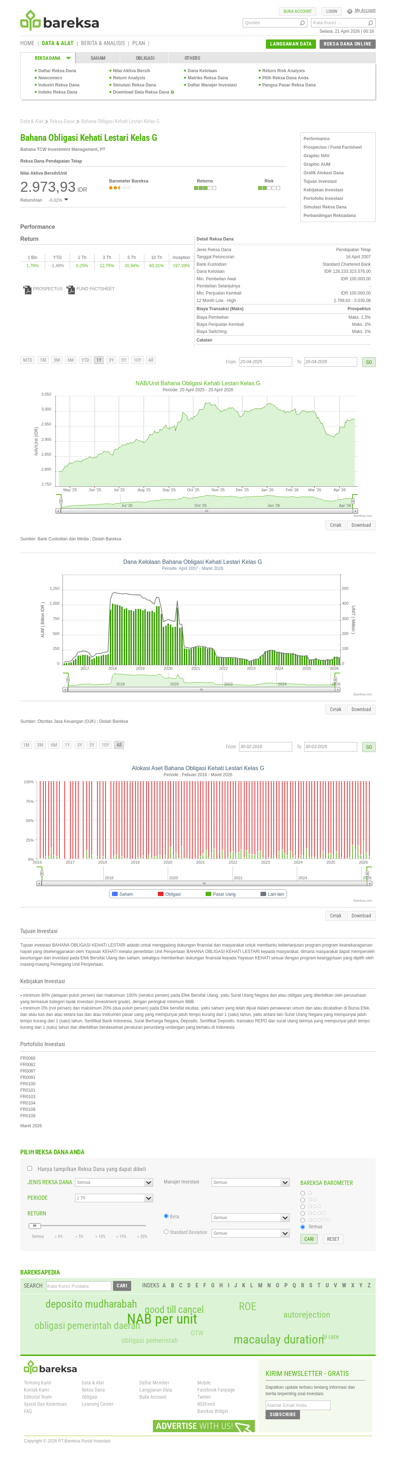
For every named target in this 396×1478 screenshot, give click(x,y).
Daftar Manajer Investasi (212, 85)
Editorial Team (38, 1397)
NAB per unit (162, 1319)
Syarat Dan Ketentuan (45, 1404)
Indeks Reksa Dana (57, 92)
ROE (247, 1306)
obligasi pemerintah (150, 1340)
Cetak (335, 525)
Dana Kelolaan (202, 70)
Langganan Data (155, 1390)
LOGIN (331, 11)
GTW (197, 1333)
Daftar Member (154, 1383)
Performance (317, 138)
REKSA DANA (47, 58)
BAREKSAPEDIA (40, 1272)
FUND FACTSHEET (90, 288)
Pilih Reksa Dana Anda (285, 77)
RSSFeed (206, 1404)
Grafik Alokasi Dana (324, 172)
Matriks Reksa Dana (208, 77)
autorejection (306, 1314)
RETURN (36, 1213)
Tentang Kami (37, 1383)
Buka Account (152, 1397)
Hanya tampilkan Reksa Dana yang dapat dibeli (92, 1169)
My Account (361, 10)
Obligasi (89, 1397)
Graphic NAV (317, 155)
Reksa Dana (62, 121)
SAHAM (98, 58)
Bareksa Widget (212, 1411)
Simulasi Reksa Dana (134, 85)
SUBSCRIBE (283, 1414)
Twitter (204, 1397)
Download (361, 525)
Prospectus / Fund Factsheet (333, 147)
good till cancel (174, 1310)
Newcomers (50, 77)
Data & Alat (31, 121)
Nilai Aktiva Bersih (131, 70)
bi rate (330, 1336)
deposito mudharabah (91, 1304)
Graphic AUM (317, 164)
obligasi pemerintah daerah (87, 1326)
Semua (315, 1226)
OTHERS (192, 58)
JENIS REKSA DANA (49, 1182)
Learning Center (97, 1404)
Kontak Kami (36, 1390)
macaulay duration (279, 1339)
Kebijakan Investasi (323, 189)
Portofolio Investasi (323, 198)
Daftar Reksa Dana (57, 70)
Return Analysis (129, 77)
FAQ (28, 1411)
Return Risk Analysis (283, 70)
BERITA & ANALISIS (103, 43)
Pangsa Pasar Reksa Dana (289, 85)
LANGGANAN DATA (291, 44)
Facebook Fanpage (216, 1390)
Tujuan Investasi (320, 181)
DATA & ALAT (58, 43)
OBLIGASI (145, 58)
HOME (27, 43)
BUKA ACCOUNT (298, 11)
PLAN (138, 43)
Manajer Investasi (181, 1182)
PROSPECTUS (43, 288)
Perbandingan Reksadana (330, 215)
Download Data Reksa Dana (141, 92)
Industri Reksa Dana (58, 85)
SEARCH (33, 1285)
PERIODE (37, 1197)
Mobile (204, 1383)
